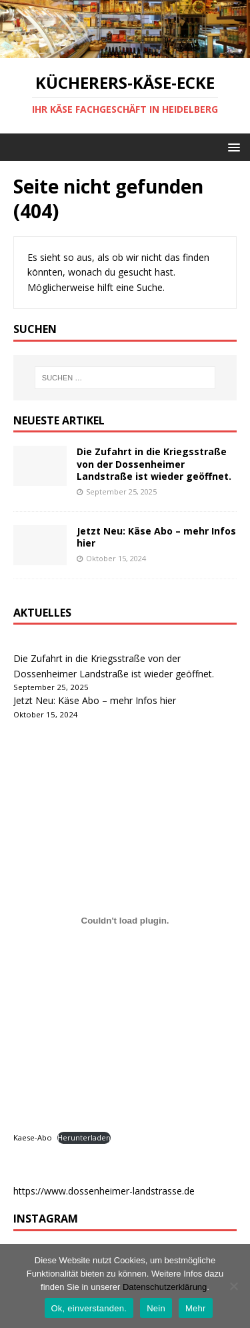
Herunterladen (84, 1137)
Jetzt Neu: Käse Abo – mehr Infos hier (156, 537)
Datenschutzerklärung (165, 1287)
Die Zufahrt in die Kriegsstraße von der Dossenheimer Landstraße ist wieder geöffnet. (154, 463)
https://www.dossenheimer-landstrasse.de (104, 1191)
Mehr (195, 1308)
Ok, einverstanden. (89, 1308)
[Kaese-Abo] (125, 921)
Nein (156, 1308)
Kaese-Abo (32, 1137)
